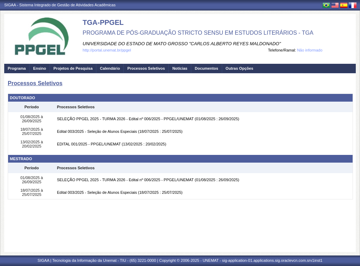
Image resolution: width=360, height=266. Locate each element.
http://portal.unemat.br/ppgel (107, 50)
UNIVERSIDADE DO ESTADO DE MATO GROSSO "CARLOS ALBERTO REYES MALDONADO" (182, 43)
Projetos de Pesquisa (72, 68)
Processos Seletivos (146, 68)
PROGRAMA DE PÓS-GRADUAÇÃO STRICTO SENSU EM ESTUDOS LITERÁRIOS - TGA (198, 33)
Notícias (179, 68)
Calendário (110, 68)
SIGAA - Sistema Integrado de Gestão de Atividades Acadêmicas (60, 5)
